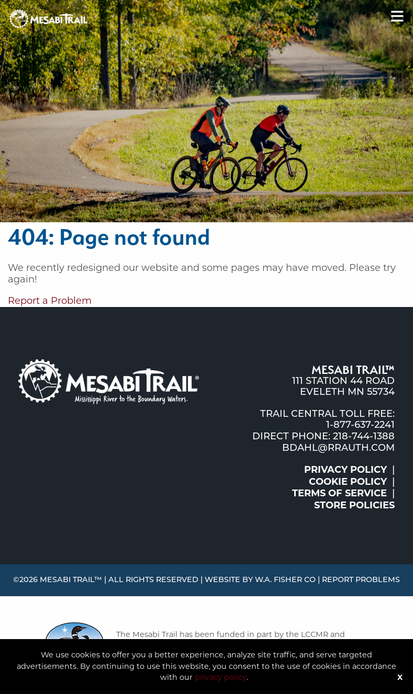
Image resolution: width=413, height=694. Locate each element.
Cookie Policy (348, 481)
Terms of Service (339, 493)
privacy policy (221, 677)
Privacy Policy (345, 469)
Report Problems (361, 580)
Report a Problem (50, 300)
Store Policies (354, 505)
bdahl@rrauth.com (338, 448)
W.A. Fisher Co (285, 580)
